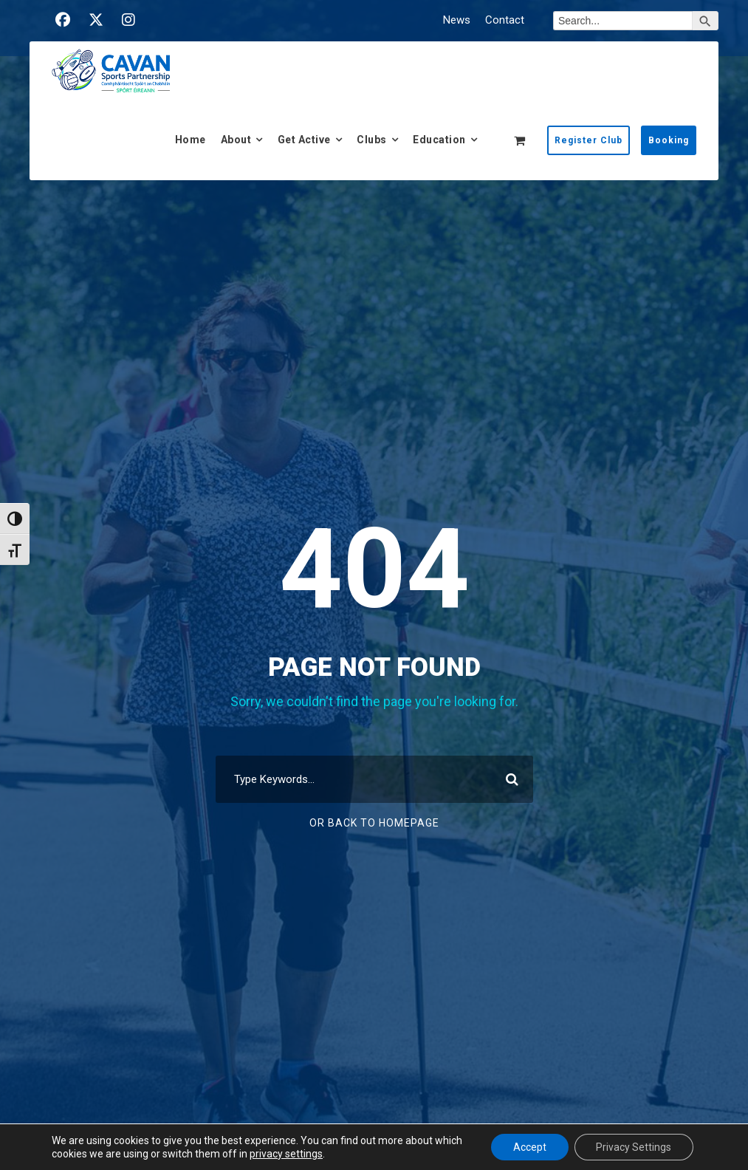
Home (190, 140)
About (236, 140)
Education (439, 140)
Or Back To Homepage (374, 823)
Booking (668, 140)
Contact (504, 20)
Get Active (304, 140)
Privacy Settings (633, 1147)
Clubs (372, 140)
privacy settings (286, 1154)
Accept (529, 1147)
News (456, 20)
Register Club (588, 140)
